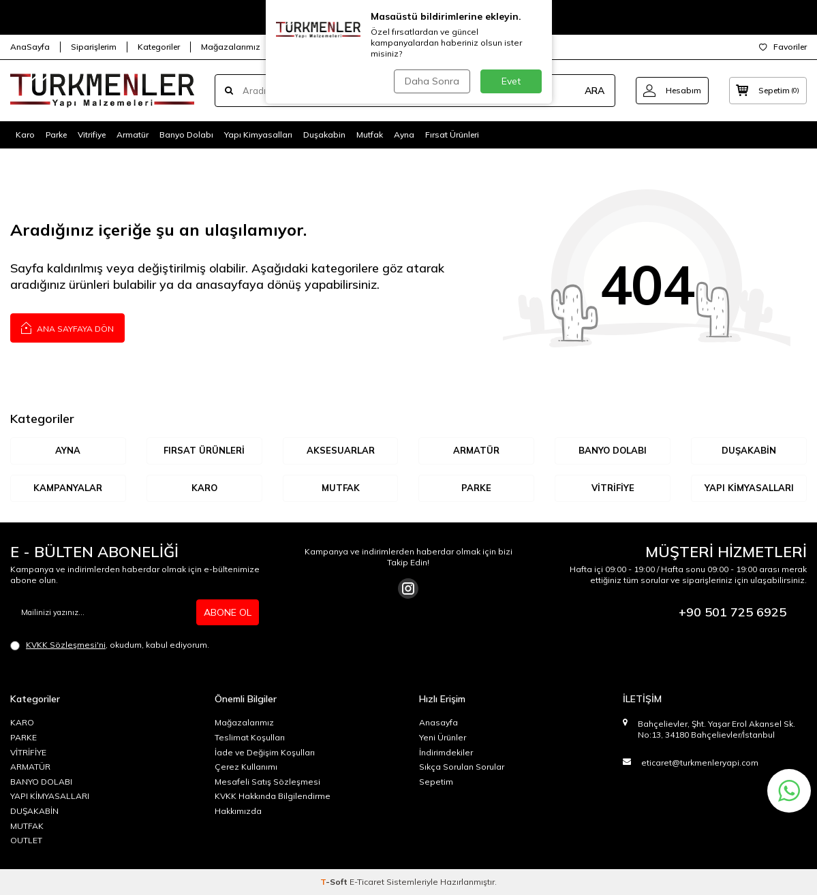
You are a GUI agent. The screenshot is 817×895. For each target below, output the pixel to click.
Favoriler (783, 47)
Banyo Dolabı (186, 134)
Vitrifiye (92, 134)
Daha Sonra (432, 81)
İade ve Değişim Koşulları (265, 752)
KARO (204, 487)
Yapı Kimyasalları (258, 134)
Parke (56, 134)
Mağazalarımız (230, 47)
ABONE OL (227, 612)
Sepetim (436, 781)
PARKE (23, 737)
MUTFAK (341, 487)
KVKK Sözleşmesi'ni (66, 645)
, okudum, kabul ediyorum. (109, 645)
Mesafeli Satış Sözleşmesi (267, 781)
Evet (511, 81)
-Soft (335, 882)
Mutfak (369, 134)
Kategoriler (159, 47)
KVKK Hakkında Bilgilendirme (272, 796)
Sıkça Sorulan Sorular (461, 766)
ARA (594, 90)
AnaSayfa (30, 47)
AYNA (67, 450)
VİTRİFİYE (612, 487)
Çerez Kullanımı (246, 766)
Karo (25, 134)
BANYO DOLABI (613, 450)
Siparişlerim (94, 47)
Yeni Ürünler (442, 737)
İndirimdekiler (446, 752)
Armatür (133, 134)
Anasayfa (438, 722)
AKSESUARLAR (341, 450)
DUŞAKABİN (749, 450)
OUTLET (26, 840)
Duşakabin (324, 134)
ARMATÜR (476, 450)
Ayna (404, 134)
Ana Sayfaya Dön (67, 327)
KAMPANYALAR (67, 487)
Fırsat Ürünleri (452, 134)
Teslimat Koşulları (250, 737)
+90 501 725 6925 (732, 612)
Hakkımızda (238, 811)
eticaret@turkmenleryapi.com (699, 762)
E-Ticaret (367, 882)
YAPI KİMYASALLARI (749, 487)
